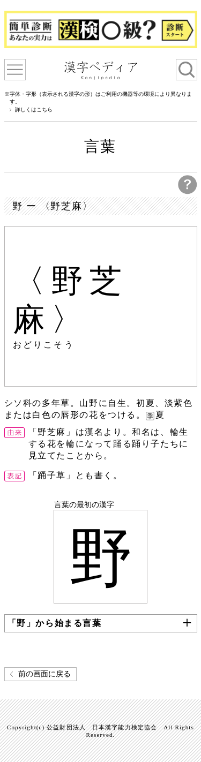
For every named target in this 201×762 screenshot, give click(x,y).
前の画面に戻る (44, 674)
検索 (186, 69)
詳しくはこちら (34, 109)
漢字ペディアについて (15, 69)
